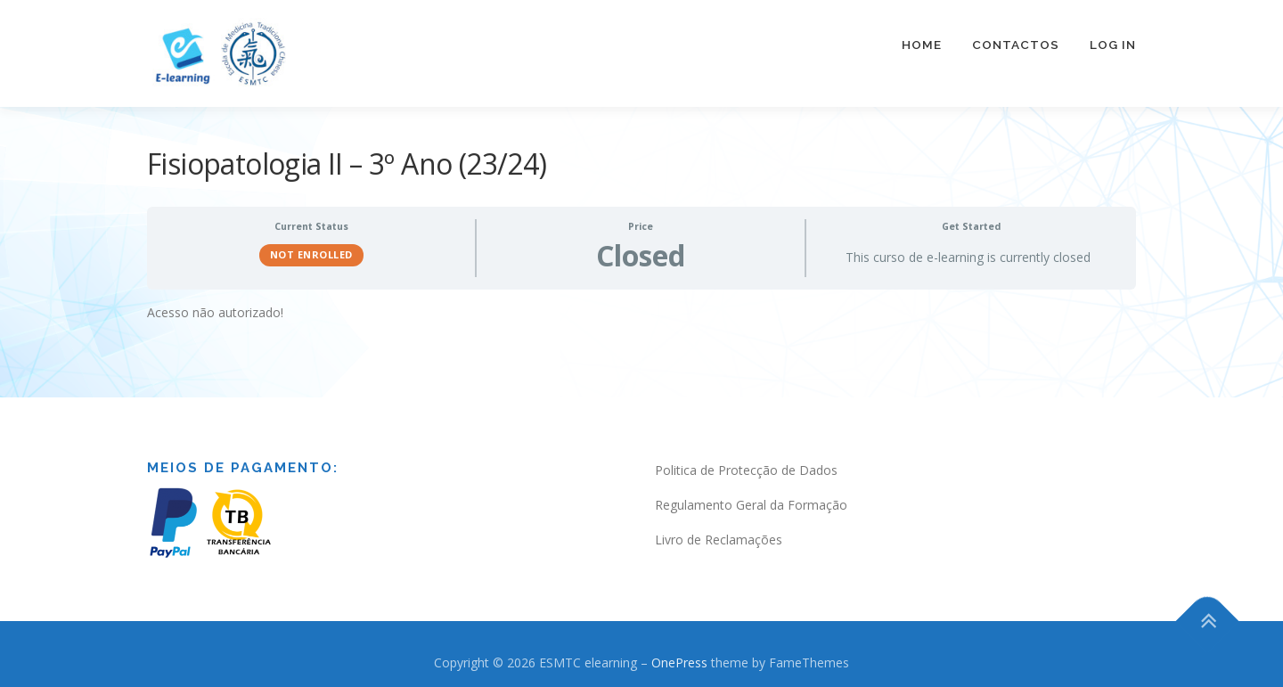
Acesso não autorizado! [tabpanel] (215, 304)
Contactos (1015, 44)
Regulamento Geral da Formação (751, 497)
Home (922, 44)
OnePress (679, 654)
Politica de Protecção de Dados (746, 462)
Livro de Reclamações (718, 531)
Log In (1113, 44)
